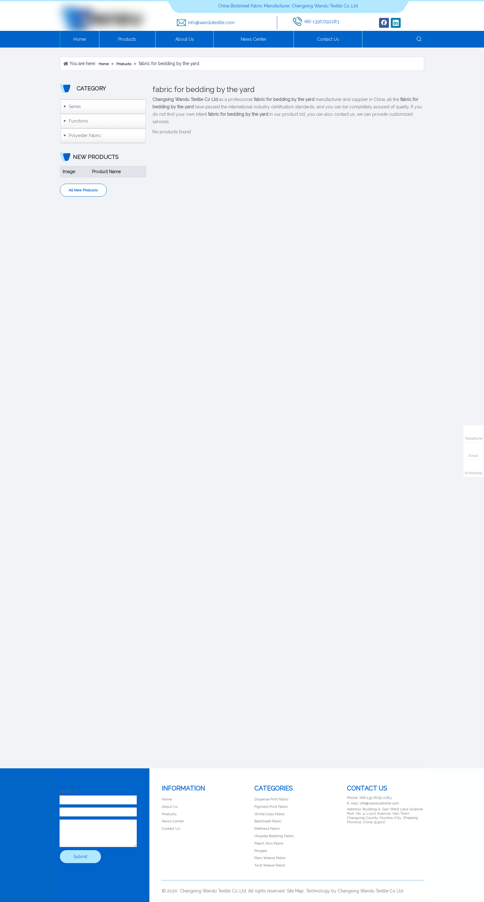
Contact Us (171, 828)
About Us (169, 806)
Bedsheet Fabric (268, 821)
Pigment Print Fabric (271, 806)
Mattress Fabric (267, 828)
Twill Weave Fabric (270, 865)
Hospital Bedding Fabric (274, 836)
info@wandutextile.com (211, 22)
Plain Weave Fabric (270, 858)
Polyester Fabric (85, 135)
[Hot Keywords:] (419, 39)
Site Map (295, 890)
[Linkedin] (396, 23)
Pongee (260, 851)
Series (75, 106)
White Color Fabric (269, 814)
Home (167, 799)
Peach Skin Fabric (269, 843)
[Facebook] (384, 23)
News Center (173, 821)
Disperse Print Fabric (271, 799)
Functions (78, 121)
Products (169, 814)
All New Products (83, 190)
